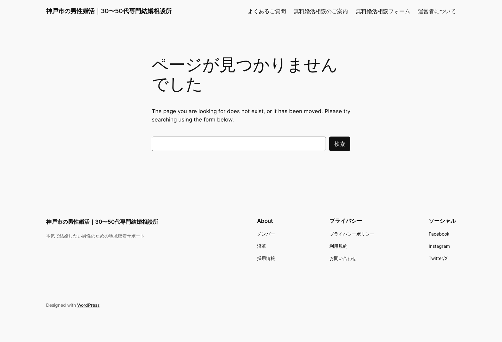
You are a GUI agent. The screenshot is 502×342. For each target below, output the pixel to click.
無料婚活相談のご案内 (321, 11)
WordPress (88, 305)
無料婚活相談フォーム (383, 11)
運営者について (437, 11)
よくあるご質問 (267, 11)
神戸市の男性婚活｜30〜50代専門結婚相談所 (109, 11)
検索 (339, 144)
